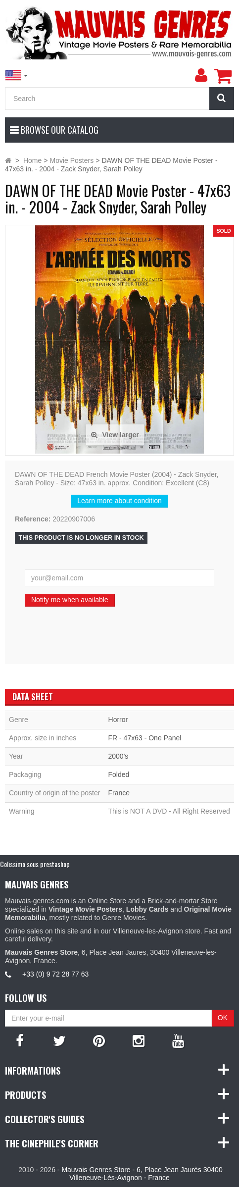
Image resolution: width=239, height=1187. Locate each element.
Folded (119, 774)
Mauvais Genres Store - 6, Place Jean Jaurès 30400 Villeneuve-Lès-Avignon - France (141, 1174)
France (119, 793)
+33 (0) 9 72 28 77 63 (55, 974)
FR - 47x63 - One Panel (145, 738)
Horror (118, 719)
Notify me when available (69, 600)
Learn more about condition (119, 501)
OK (223, 1018)
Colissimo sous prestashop (35, 864)
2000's (118, 756)
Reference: (32, 519)
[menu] (201, 75)
